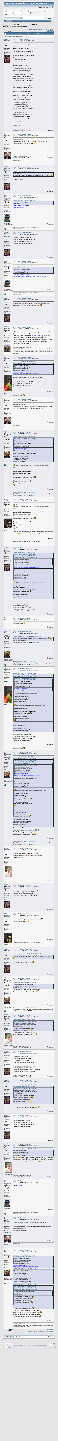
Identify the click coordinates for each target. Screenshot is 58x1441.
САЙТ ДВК (15, 20)
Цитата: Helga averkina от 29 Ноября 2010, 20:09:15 (27, 954)
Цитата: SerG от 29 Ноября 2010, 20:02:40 (24, 982)
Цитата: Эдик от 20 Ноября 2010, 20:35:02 (24, 200)
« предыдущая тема (34, 29)
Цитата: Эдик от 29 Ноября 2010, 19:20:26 (24, 673)
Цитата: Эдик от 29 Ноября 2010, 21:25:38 (24, 1268)
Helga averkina (7, 500)
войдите (31, 11)
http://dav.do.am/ (17, 228)
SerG (6, 848)
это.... (36, 1162)
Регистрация (46, 20)
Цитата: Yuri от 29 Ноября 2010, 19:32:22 (24, 757)
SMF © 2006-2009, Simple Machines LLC (37, 1345)
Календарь (33, 20)
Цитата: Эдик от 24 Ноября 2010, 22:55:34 (24, 266)
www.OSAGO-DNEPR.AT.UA (28, 492)
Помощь (22, 20)
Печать (51, 31)
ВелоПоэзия (13, 26)
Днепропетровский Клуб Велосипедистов (15, 25)
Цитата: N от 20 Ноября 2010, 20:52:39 (23, 171)
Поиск (27, 20)
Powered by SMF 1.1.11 (20, 1345)
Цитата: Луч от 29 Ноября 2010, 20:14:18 (24, 1019)
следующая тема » (47, 29)
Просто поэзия (22, 26)
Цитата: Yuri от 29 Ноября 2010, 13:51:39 (24, 436)
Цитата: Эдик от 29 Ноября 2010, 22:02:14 (24, 1149)
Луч (5, 432)
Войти (39, 20)
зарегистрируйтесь (42, 11)
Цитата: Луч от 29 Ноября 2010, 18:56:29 (24, 552)
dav (5, 195)
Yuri (5, 357)
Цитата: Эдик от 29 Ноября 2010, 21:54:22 (24, 1284)
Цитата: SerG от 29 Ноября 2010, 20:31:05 (24, 1085)
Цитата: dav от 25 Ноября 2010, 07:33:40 (24, 362)
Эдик (6, 39)
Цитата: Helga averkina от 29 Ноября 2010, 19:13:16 (27, 636)
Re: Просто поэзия (24, 134)
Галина (6, 327)
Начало (9, 20)
